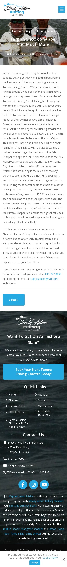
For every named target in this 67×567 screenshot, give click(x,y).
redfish (7, 529)
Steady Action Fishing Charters (46, 501)
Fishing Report (46, 31)
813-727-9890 (53, 274)
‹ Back (13, 300)
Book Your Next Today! (33, 371)
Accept (34, 562)
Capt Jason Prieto (48, 54)
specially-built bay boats (23, 505)
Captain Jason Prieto (21, 496)
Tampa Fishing (21, 31)
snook (16, 529)
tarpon (52, 529)
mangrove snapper (32, 529)
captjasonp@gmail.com (44, 278)
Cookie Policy (50, 557)
